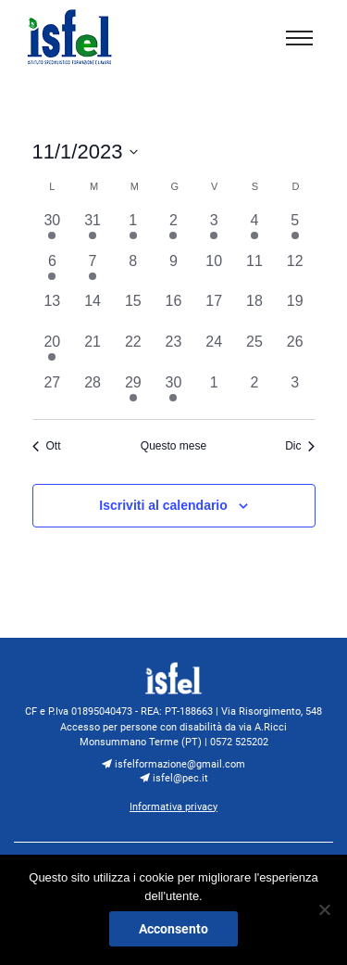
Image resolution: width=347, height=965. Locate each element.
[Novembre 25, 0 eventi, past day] (254, 351)
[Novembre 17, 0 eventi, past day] (213, 310)
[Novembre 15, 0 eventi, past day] (133, 310)
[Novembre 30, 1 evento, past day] (174, 392)
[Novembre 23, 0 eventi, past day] (174, 351)
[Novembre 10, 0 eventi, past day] (213, 270)
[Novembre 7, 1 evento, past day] (92, 270)
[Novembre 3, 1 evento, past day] (213, 230)
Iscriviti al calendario (163, 505)
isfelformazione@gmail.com (173, 763)
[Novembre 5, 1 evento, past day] (295, 230)
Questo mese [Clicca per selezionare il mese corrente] (173, 445)
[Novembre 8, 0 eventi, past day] (133, 270)
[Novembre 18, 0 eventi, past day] (254, 310)
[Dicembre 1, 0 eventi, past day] (213, 392)
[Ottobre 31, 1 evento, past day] (92, 230)
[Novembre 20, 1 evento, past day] (52, 351)
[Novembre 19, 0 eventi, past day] (295, 310)
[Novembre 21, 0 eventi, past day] (92, 351)
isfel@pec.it (174, 777)
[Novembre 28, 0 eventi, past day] (92, 392)
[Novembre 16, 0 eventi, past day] (174, 310)
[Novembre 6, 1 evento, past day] (52, 270)
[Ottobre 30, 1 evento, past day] (52, 230)
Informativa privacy (173, 807)
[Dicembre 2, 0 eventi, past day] (254, 392)
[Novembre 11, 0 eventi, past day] (254, 270)
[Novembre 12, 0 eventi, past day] (295, 270)
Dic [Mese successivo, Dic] (300, 445)
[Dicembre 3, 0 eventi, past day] (295, 392)
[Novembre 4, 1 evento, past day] (254, 230)
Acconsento (173, 928)
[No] (324, 909)
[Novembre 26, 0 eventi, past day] (295, 351)
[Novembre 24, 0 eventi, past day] (213, 351)
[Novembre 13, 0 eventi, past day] (52, 310)
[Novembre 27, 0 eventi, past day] (52, 392)
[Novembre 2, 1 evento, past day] (174, 230)
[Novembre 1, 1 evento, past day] (133, 230)
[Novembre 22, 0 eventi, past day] (133, 351)
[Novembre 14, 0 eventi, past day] (92, 310)
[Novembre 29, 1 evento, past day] (133, 392)
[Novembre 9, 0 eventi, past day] (174, 270)
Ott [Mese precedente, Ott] (46, 445)
